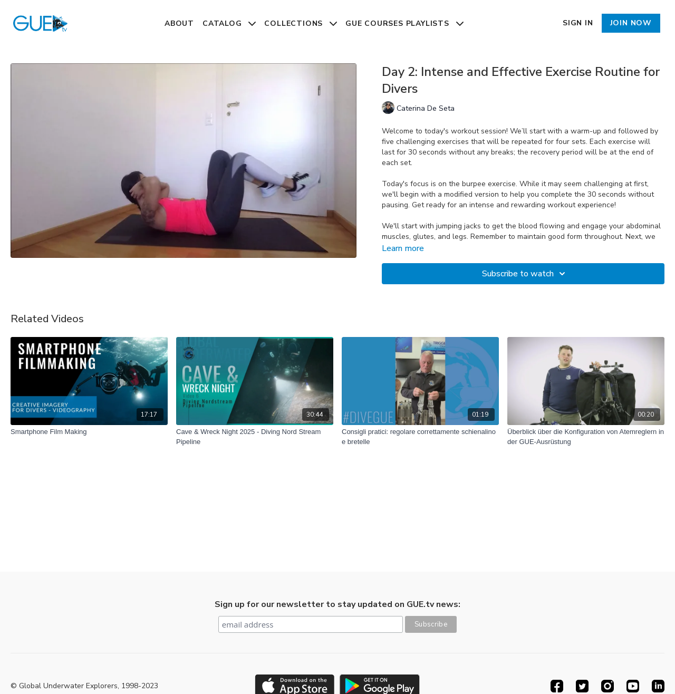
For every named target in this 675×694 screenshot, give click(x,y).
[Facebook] (557, 686)
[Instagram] (607, 686)
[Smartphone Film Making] (89, 432)
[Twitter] (582, 686)
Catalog (229, 23)
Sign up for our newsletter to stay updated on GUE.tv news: (337, 604)
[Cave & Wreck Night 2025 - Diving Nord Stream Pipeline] (254, 437)
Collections (300, 23)
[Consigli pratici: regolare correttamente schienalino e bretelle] (420, 437)
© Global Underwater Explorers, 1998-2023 (84, 686)
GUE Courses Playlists (404, 23)
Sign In (578, 23)
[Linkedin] (658, 686)
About (179, 23)
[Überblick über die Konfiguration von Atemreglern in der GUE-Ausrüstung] (585, 437)
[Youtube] (632, 686)
